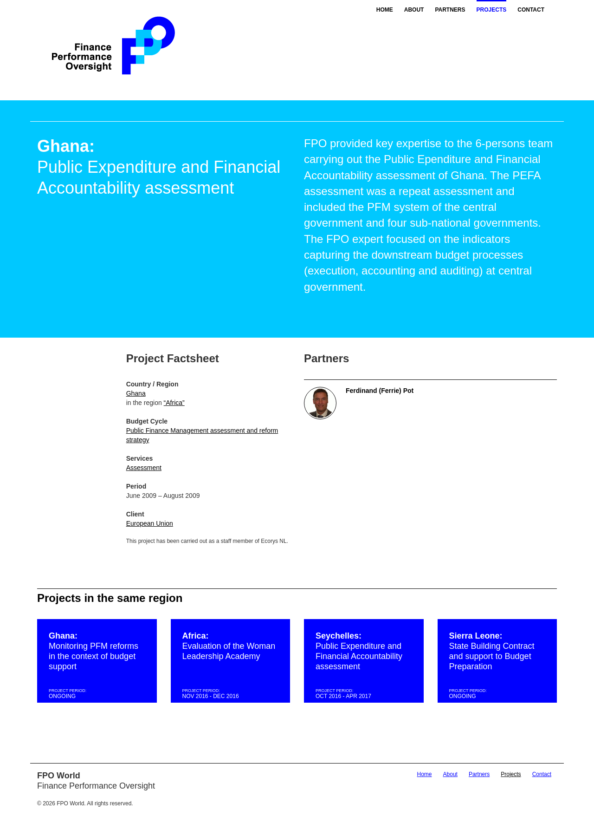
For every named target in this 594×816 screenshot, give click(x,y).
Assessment (143, 467)
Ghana (136, 393)
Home (384, 10)
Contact (530, 10)
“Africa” (174, 402)
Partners (450, 10)
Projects (492, 10)
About (414, 10)
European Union (149, 523)
